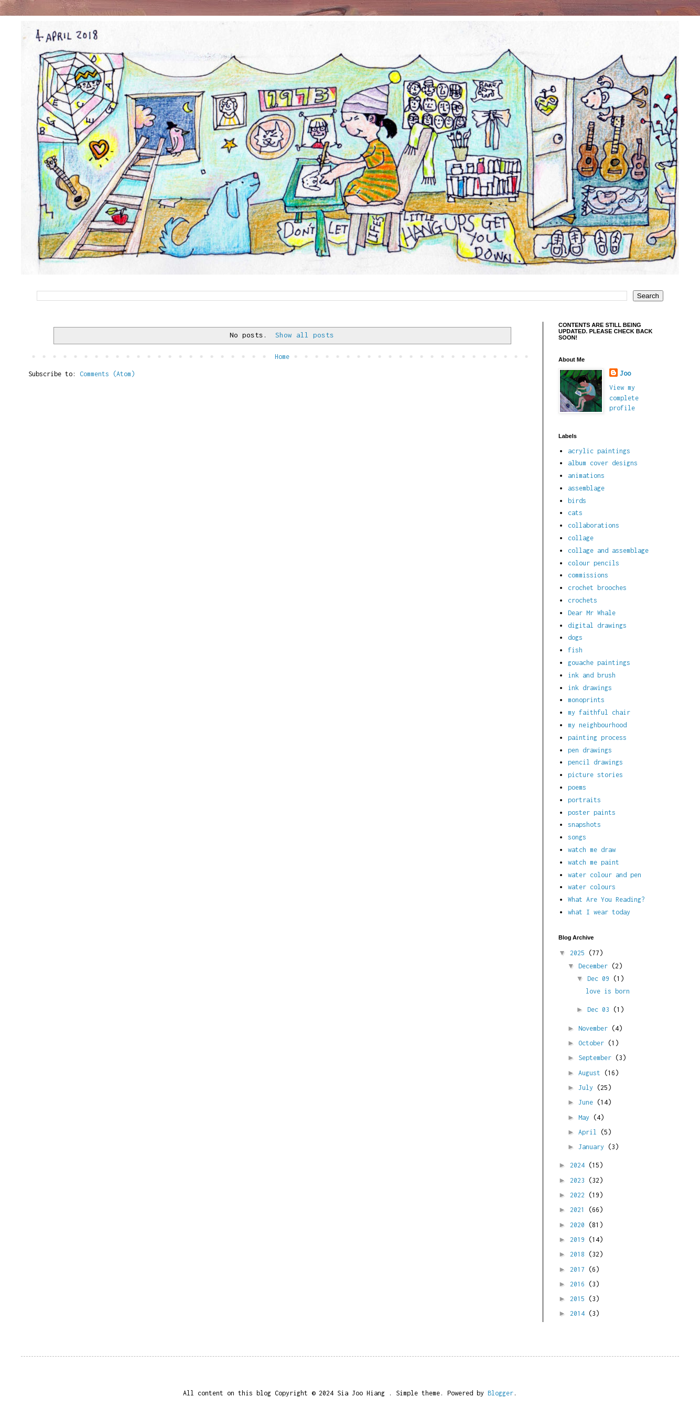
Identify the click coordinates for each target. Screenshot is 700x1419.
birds (577, 501)
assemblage (586, 488)
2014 (579, 1313)
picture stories (595, 775)
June (587, 1102)
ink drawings (590, 688)
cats (575, 513)
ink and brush (592, 675)
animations (586, 475)
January (593, 1147)
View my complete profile (624, 398)
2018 (579, 1254)
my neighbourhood (597, 725)
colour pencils (593, 563)
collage (581, 538)
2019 (579, 1239)
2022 (579, 1195)
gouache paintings (599, 663)
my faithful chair (599, 712)
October (593, 1043)
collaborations (593, 525)
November (594, 1028)
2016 (579, 1284)
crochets (582, 600)
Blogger (500, 1393)
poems (577, 787)
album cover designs (603, 463)
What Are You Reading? (606, 899)
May (585, 1117)
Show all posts (304, 335)
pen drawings (590, 750)
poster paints (592, 812)
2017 (579, 1269)
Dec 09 (600, 979)
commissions (588, 575)
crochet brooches (597, 588)
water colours (592, 887)
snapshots (584, 824)
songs (577, 837)
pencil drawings (595, 762)
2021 (579, 1210)
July (587, 1087)
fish (575, 650)
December (594, 966)
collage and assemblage (608, 550)
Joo (625, 373)
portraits (584, 800)
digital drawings (597, 625)
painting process (597, 737)
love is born (608, 991)
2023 (579, 1180)
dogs (575, 637)
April (589, 1132)
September (596, 1058)
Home (282, 357)
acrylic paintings (599, 451)
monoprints (586, 700)
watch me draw (592, 850)
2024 (579, 1165)
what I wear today (599, 912)
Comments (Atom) (107, 374)
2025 (579, 953)
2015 (579, 1299)
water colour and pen (604, 875)
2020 (579, 1225)
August (591, 1073)
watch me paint (593, 862)
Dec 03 (600, 1009)
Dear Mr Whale (592, 613)
